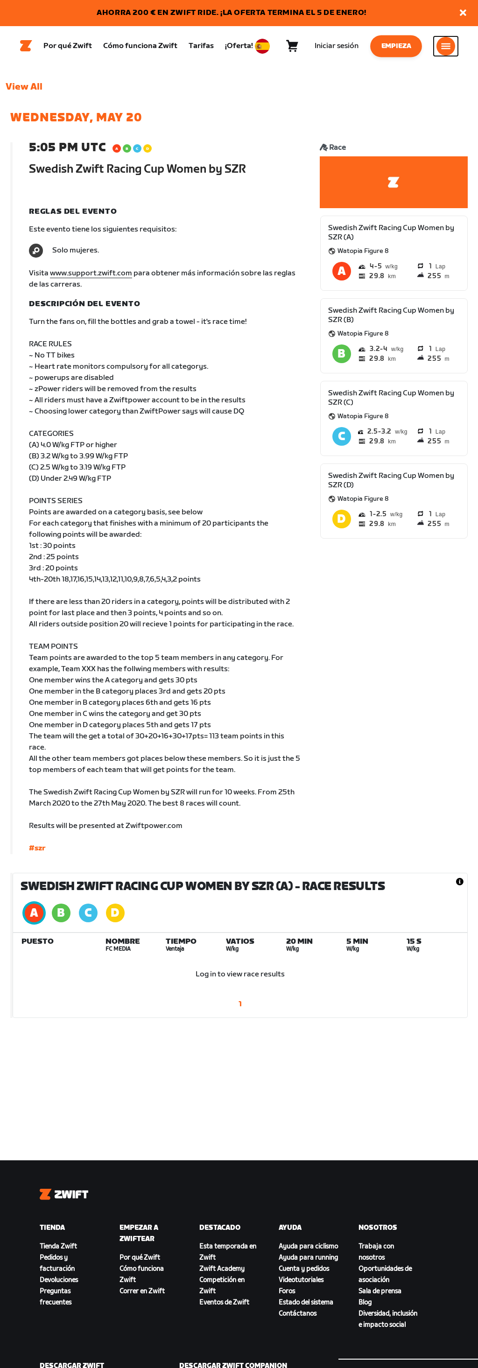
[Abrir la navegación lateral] (446, 47)
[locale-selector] (262, 47)
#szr (37, 850)
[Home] (26, 47)
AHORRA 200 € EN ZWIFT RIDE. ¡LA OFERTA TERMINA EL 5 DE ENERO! (231, 12)
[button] (463, 13)
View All (24, 89)
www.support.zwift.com (91, 275)
